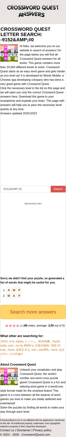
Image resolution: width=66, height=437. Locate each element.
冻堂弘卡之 (23, 349)
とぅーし (31, 341)
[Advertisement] (33, 151)
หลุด (3, 349)
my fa (19, 345)
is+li (11, 341)
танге (54, 349)
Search (58, 189)
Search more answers (33, 312)
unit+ (11, 345)
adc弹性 (44, 349)
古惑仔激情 (42, 345)
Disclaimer (24, 430)
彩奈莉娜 (44, 341)
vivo (34, 349)
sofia (3, 345)
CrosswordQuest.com (35, 434)
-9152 (4, 341)
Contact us (7, 430)
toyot (11, 349)
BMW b (28, 345)
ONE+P (55, 345)
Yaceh (56, 341)
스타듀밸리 (16, 353)
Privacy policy (42, 430)
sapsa (19, 341)
